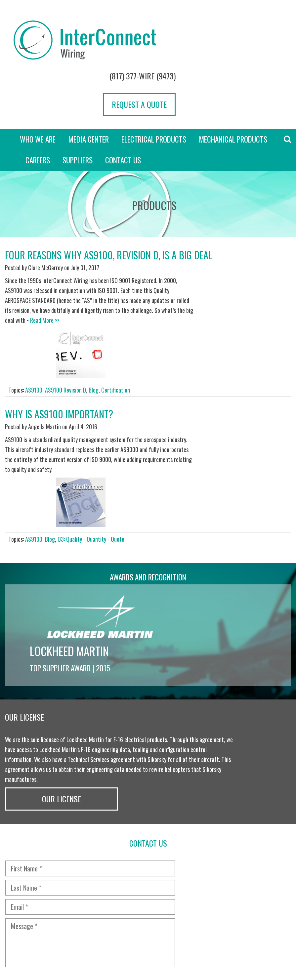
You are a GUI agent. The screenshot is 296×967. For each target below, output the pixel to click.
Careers (37, 103)
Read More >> (118, 263)
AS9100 (33, 283)
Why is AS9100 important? (59, 307)
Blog (94, 283)
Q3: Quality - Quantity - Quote (91, 386)
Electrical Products (153, 82)
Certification (115, 283)
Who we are (38, 82)
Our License (258, 556)
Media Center (88, 82)
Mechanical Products (233, 82)
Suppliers (78, 103)
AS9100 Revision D (65, 283)
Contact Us (123, 103)
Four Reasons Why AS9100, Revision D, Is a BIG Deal (108, 198)
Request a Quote (254, 47)
